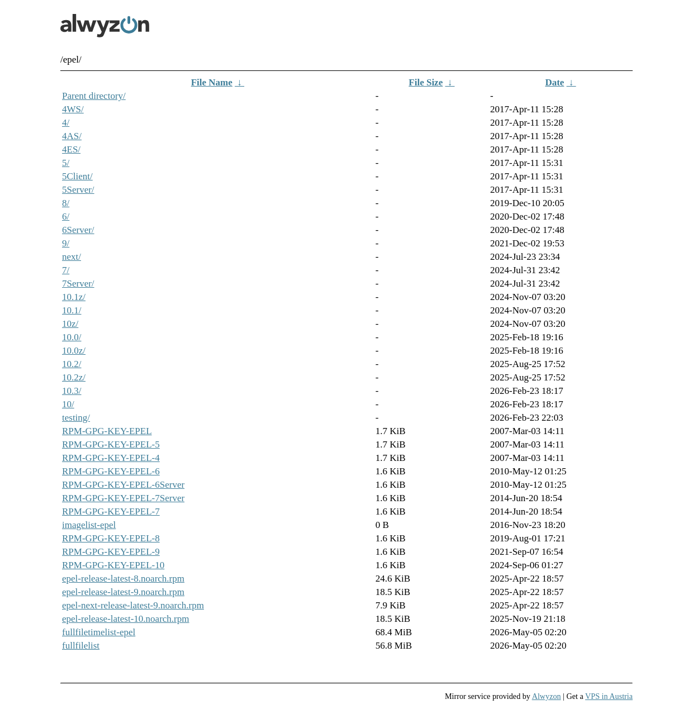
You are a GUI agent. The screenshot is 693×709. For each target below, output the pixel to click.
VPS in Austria (609, 696)
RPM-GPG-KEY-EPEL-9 (111, 551)
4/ (65, 122)
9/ (65, 243)
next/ (71, 256)
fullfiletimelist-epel (98, 632)
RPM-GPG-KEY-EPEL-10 (113, 565)
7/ (65, 270)
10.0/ (71, 337)
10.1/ (71, 310)
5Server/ (78, 189)
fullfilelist (80, 645)
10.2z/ (74, 377)
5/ (65, 163)
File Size (426, 82)
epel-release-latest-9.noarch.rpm (123, 592)
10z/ (70, 323)
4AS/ (72, 136)
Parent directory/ (94, 96)
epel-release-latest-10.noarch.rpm (125, 618)
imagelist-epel (89, 525)
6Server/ (78, 230)
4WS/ (73, 109)
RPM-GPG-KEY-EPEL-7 (111, 511)
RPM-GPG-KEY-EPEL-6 (111, 471)
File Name (211, 82)
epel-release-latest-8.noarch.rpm (123, 578)
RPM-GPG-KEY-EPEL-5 (111, 444)
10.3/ (71, 391)
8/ (65, 203)
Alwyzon (546, 696)
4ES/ (71, 149)
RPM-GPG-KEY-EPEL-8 (111, 538)
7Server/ (78, 283)
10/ (68, 404)
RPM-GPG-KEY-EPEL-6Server (123, 484)
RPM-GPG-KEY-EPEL (107, 431)
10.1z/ (74, 297)
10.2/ (71, 364)
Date (554, 82)
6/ (65, 216)
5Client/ (77, 176)
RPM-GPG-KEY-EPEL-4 (111, 458)
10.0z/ (74, 350)
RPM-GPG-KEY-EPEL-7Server (123, 498)
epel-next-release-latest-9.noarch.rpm (133, 605)
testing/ (76, 417)
